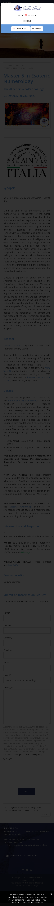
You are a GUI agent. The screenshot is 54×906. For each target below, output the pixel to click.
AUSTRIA (20, 28)
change (36, 28)
